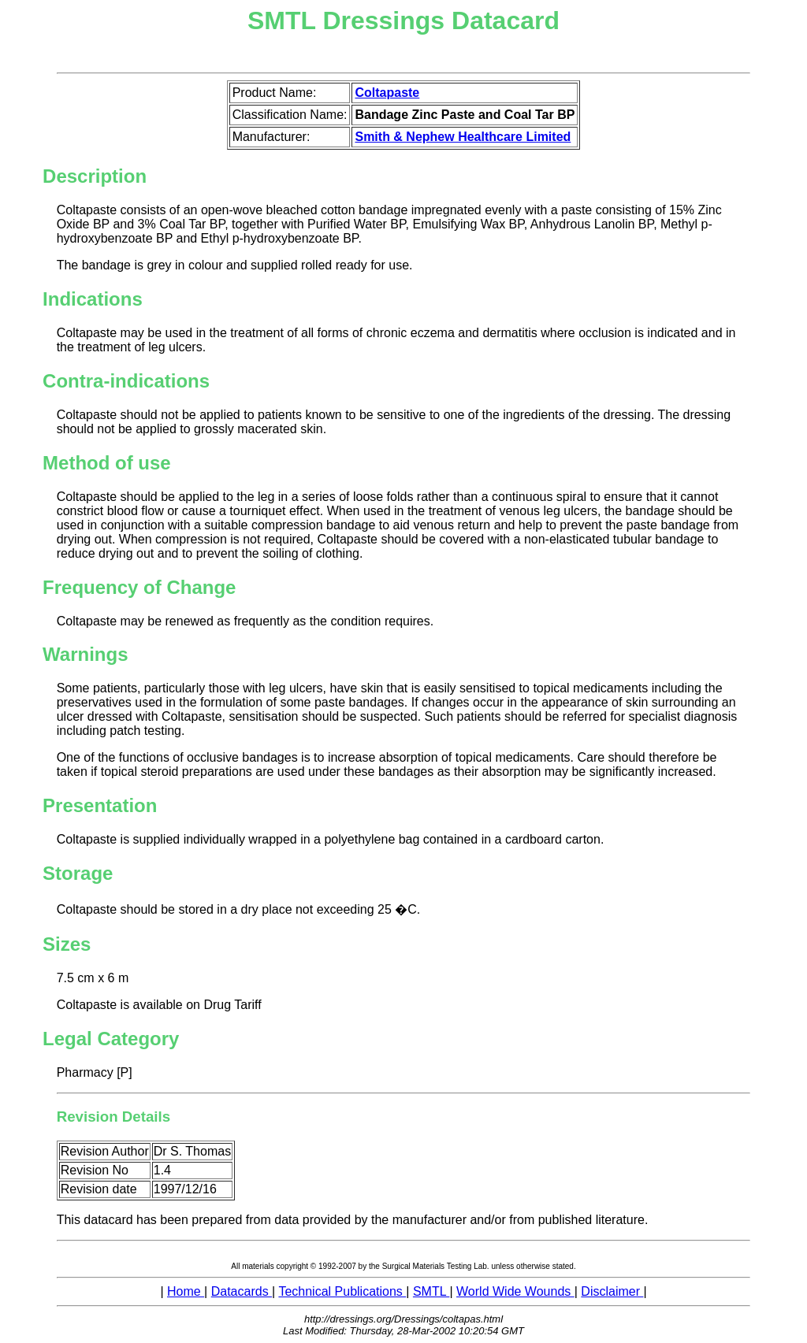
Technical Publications (342, 1291)
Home (185, 1291)
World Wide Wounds (515, 1291)
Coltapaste (387, 92)
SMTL (431, 1291)
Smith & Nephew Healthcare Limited (463, 136)
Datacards (241, 1291)
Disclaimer (612, 1291)
